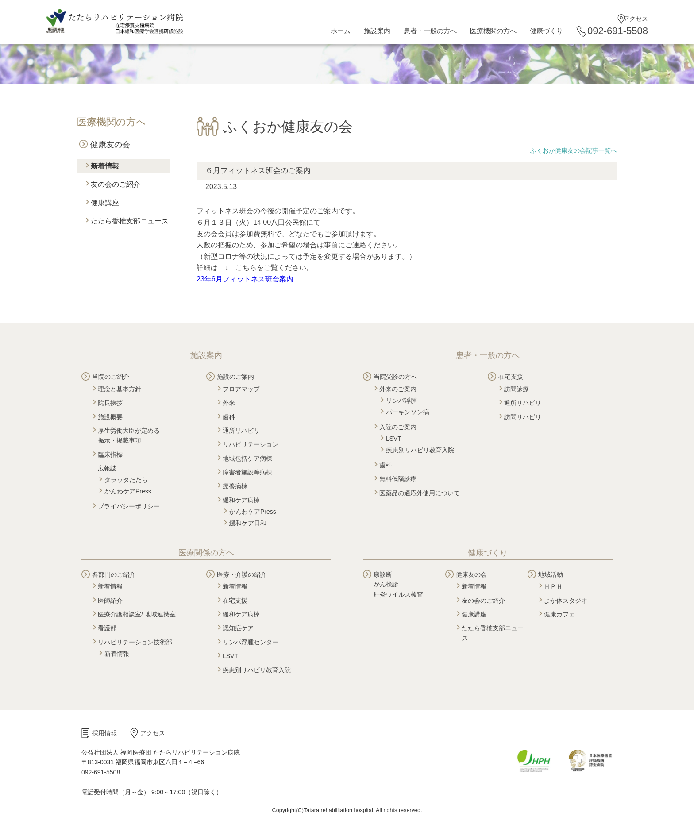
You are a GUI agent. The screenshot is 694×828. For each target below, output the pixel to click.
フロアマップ (241, 389)
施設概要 (110, 416)
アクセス (635, 18)
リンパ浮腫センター (250, 642)
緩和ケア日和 (247, 523)
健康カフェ (559, 614)
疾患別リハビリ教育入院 (420, 450)
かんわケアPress (127, 491)
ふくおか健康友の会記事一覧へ (573, 150)
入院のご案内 (397, 427)
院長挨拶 (110, 402)
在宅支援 (510, 376)
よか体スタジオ (565, 600)
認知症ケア (238, 628)
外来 (229, 402)
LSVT (393, 438)
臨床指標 (110, 454)
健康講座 (105, 203)
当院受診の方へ (395, 376)
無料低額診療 (397, 478)
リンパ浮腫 (401, 400)
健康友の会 (110, 144)
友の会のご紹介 (115, 184)
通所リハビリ (241, 430)
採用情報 (104, 732)
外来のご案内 (397, 389)
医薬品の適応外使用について (419, 493)
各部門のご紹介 (113, 574)
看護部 (107, 628)
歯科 (229, 416)
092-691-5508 (617, 30)
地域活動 (550, 574)
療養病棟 (235, 485)
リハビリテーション (250, 444)
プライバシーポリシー (129, 506)
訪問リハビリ (522, 416)
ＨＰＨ (553, 586)
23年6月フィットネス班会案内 (245, 279)
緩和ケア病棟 (241, 500)
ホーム (341, 31)
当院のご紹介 (110, 376)
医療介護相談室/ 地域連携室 (137, 614)
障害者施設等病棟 (247, 472)
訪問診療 (516, 389)
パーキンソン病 (407, 412)
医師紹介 (110, 600)
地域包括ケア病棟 (247, 458)
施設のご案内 (235, 376)
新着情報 (105, 166)
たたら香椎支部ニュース (130, 221)
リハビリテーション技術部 (135, 642)
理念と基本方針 (119, 389)
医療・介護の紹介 (241, 574)
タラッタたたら (126, 479)
